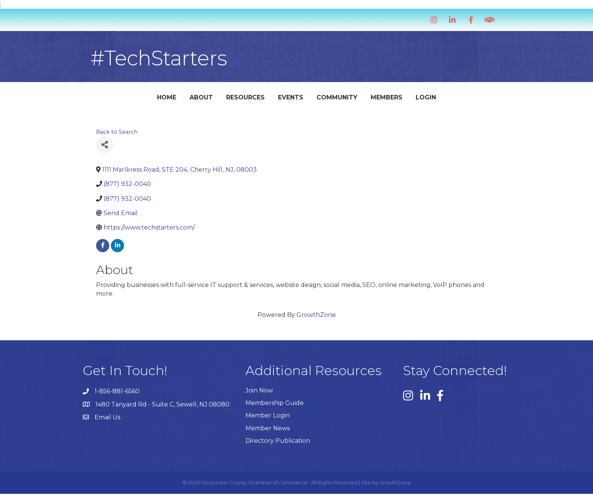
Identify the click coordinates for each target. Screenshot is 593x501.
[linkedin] (117, 253)
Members (436, 100)
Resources (196, 100)
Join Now (259, 398)
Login (475, 100)
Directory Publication (277, 447)
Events (241, 100)
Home (117, 100)
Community (386, 100)
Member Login (267, 423)
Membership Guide (274, 410)
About (152, 100)
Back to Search (117, 139)
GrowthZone (316, 322)
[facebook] (102, 253)
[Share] (104, 152)
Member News (267, 435)
